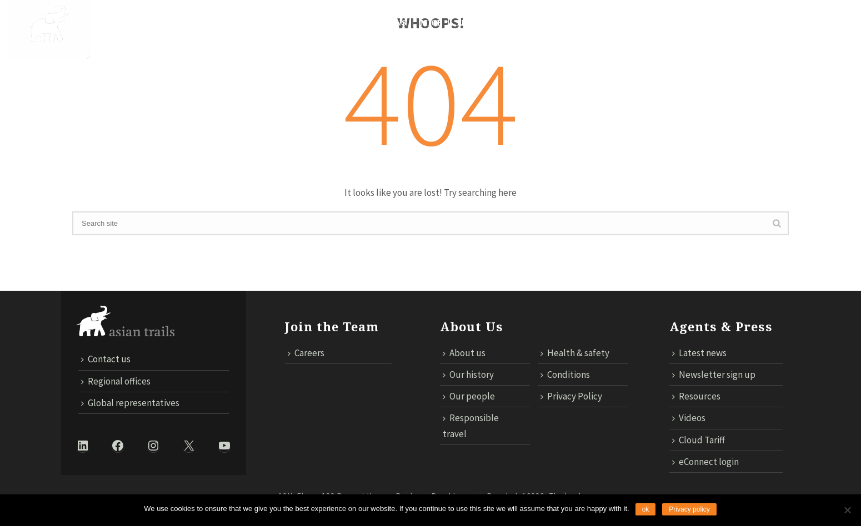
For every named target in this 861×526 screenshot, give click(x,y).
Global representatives (130, 403)
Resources (696, 396)
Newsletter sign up (713, 374)
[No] (847, 509)
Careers (306, 353)
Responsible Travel (321, 22)
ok (645, 509)
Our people (469, 396)
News (394, 22)
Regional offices (116, 381)
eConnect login (705, 462)
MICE (431, 22)
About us (464, 353)
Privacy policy (689, 509)
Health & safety (574, 353)
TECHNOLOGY (484, 22)
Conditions (565, 374)
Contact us (639, 22)
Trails (245, 22)
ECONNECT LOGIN (791, 22)
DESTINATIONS (184, 22)
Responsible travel (471, 425)
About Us (118, 22)
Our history (468, 374)
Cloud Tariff (709, 22)
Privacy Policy (571, 396)
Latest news (699, 353)
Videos (688, 418)
